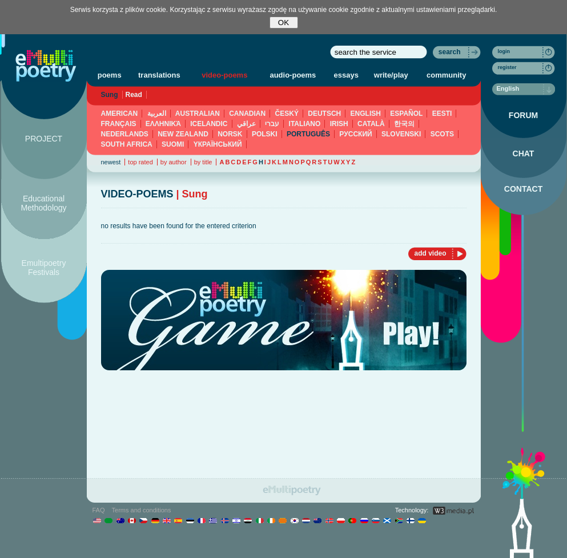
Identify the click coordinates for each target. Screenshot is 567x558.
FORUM (523, 115)
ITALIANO (305, 124)
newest (111, 162)
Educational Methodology (43, 203)
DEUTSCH (324, 114)
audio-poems (293, 75)
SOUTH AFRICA (126, 144)
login (504, 51)
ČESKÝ (287, 114)
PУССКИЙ (355, 134)
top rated (140, 162)
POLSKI (265, 134)
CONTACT (523, 188)
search (450, 52)
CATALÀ (371, 124)
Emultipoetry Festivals (44, 267)
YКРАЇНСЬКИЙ (218, 144)
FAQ (99, 510)
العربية (156, 114)
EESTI (442, 114)
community (446, 75)
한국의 (404, 124)
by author (173, 162)
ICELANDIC (208, 124)
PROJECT (43, 138)
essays (346, 75)
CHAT (523, 153)
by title (203, 162)
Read (134, 95)
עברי (272, 124)
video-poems (224, 75)
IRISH (339, 124)
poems (110, 75)
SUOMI (173, 144)
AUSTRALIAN (197, 114)
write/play (391, 75)
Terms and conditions (141, 510)
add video (430, 253)
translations (159, 75)
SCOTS (442, 134)
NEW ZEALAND (183, 134)
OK (283, 22)
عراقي (246, 124)
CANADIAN (247, 114)
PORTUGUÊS (308, 134)
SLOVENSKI (401, 134)
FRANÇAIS (118, 124)
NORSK (230, 134)
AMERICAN (119, 114)
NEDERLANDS (124, 134)
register (507, 67)
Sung (109, 95)
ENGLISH (366, 114)
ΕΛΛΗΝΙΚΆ (163, 124)
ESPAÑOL (406, 114)
